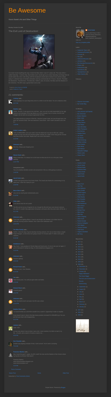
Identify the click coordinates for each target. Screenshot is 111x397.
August (81, 289)
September (82, 286)
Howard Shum (17, 288)
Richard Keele (17, 267)
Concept (79, 54)
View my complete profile (83, 42)
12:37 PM (16, 162)
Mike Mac (80, 214)
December (82, 266)
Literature (80, 61)
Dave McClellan (81, 127)
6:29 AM (15, 282)
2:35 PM (15, 185)
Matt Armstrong (81, 140)
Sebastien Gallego (82, 151)
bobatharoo (16, 244)
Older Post (66, 373)
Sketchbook (80, 69)
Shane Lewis (81, 153)
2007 (79, 310)
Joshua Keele (81, 172)
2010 (79, 259)
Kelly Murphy (81, 197)
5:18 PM (15, 195)
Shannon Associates (83, 101)
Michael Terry (81, 210)
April (80, 299)
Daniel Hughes (81, 192)
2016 (79, 244)
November (82, 269)
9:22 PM (15, 319)
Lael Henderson (81, 203)
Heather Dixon (17, 309)
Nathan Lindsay (81, 142)
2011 (79, 257)
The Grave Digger (84, 276)
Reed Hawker (81, 144)
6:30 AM (15, 149)
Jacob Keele (17, 178)
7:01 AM (15, 346)
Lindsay (15, 98)
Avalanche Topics (17, 89)
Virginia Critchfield (82, 231)
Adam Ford (80, 184)
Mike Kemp (80, 212)
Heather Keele (81, 163)
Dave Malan (80, 124)
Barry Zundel (81, 190)
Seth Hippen (80, 225)
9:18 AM (15, 238)
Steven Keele (17, 155)
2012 (79, 254)
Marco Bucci (17, 190)
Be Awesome (27, 10)
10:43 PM (16, 224)
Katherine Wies (81, 169)
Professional (80, 67)
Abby (15, 201)
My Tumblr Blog (81, 104)
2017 (79, 242)
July (80, 291)
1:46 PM (15, 172)
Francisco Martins (18, 352)
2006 (79, 312)
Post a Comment (16, 369)
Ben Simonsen (81, 114)
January (81, 306)
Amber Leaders (18, 130)
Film (78, 56)
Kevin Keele (91, 30)
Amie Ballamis (81, 188)
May (80, 297)
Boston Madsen (81, 116)
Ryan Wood (80, 146)
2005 (79, 315)
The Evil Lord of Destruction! (87, 278)
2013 (79, 252)
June (80, 294)
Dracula (81, 281)
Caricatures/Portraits (83, 52)
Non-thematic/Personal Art (84, 63)
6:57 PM (15, 103)
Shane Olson (81, 155)
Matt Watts (80, 208)
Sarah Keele (80, 174)
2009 (79, 261)
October (81, 271)
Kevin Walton (81, 201)
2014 (79, 249)
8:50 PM (15, 335)
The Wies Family (18, 229)
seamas (15, 325)
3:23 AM (15, 365)
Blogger (63, 387)
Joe (14, 277)
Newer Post (12, 373)
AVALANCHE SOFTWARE (85, 111)
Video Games (81, 74)
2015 (79, 247)
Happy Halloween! (84, 273)
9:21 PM (15, 211)
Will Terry (80, 234)
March (81, 302)
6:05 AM (15, 261)
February (82, 304)
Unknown (16, 144)
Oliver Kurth (80, 218)
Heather (15, 109)
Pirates (79, 65)
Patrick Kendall (81, 221)
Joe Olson (80, 135)
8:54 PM (15, 293)
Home (39, 373)
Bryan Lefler (80, 120)
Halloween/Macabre (83, 59)
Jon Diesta (80, 138)
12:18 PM (16, 303)
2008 (79, 264)
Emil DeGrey (81, 131)
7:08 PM (15, 124)
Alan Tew (80, 186)
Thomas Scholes (82, 227)
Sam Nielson (81, 148)
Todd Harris (80, 229)
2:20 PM (15, 250)
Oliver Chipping (81, 216)
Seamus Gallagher (82, 223)
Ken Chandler (17, 341)
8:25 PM (15, 139)
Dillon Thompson (82, 129)
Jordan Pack (81, 195)
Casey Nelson (81, 122)
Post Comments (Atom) (23, 376)
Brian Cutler (80, 118)
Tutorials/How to (82, 72)
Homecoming (83, 283)
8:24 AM (15, 271)
